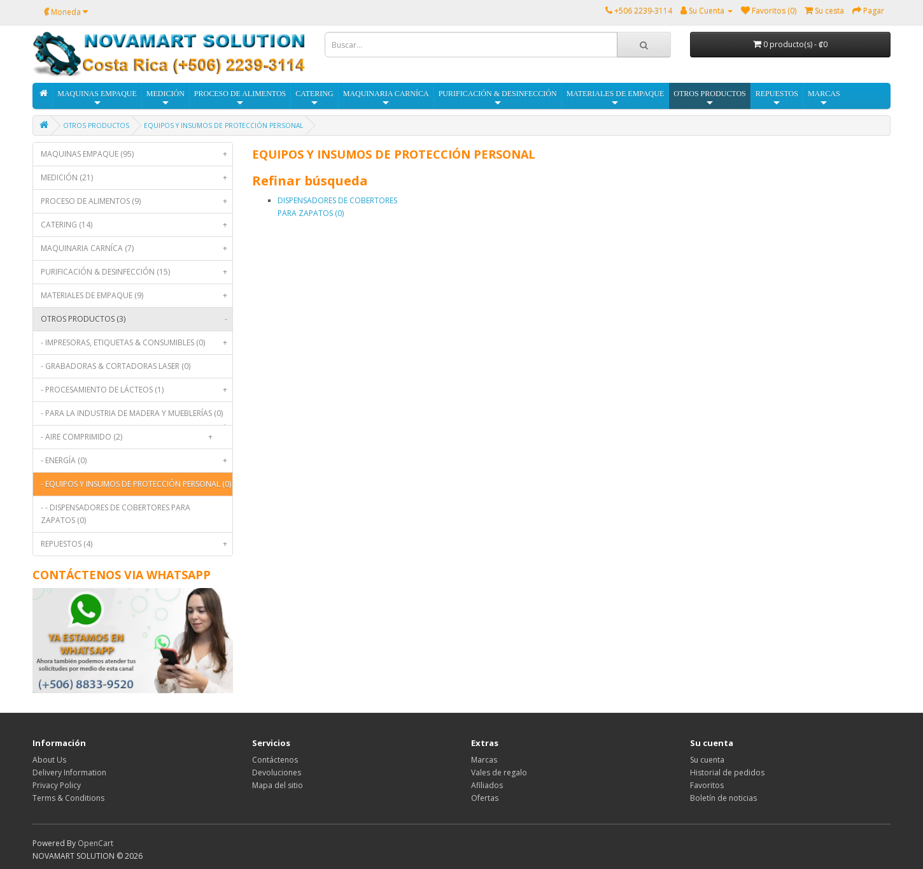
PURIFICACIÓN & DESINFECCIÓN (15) (136, 272)
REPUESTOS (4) (136, 544)
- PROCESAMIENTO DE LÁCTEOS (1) (136, 389)
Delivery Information (69, 772)
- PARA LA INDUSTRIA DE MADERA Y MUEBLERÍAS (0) (136, 416)
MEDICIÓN (165, 98)
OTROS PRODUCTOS (709, 98)
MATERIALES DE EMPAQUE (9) (136, 295)
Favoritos (707, 785)
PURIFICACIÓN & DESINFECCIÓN (498, 98)
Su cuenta (707, 759)
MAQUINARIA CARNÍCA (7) (136, 248)
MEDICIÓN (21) (136, 177)
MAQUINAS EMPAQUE (97, 98)
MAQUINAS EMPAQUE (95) (136, 154)
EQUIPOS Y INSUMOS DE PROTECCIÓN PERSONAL (223, 125)
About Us (49, 759)
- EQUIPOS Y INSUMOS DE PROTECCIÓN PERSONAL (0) (136, 487)
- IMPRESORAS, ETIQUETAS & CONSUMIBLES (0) (136, 342)
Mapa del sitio (277, 785)
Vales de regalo (499, 772)
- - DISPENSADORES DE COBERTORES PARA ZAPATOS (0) (115, 514)
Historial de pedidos (727, 772)
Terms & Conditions (68, 798)
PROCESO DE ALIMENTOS (240, 98)
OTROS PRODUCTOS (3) (136, 319)
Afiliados (487, 785)
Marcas (484, 759)
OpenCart (95, 843)
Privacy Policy (56, 785)
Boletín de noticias (723, 798)
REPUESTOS (777, 98)
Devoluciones (276, 772)
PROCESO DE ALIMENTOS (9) (136, 201)
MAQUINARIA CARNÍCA (386, 98)
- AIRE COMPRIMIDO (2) (129, 437)
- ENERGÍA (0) (136, 460)
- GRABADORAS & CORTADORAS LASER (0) (115, 366)
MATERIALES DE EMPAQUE (616, 98)
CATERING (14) (136, 224)
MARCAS (824, 98)
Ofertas (484, 798)
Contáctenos (275, 759)
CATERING (314, 98)
